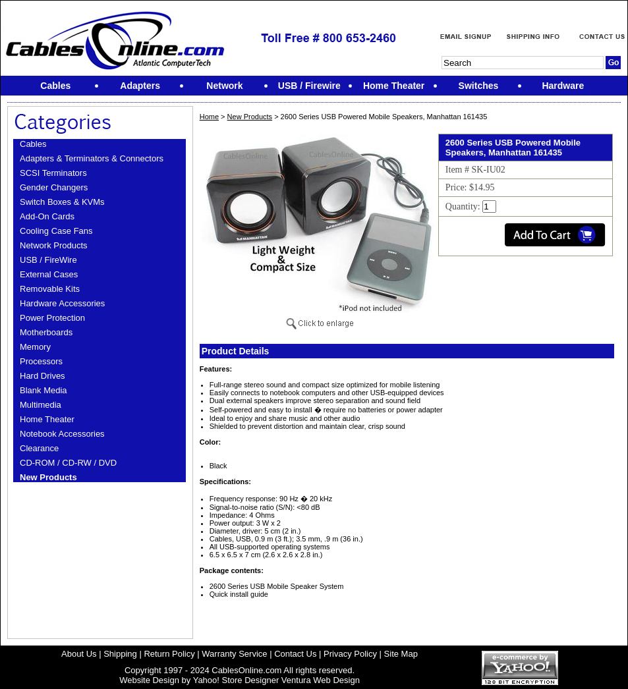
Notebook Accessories (62, 434)
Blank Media (43, 390)
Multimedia (40, 405)
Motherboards (46, 332)
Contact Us (295, 654)
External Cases (49, 274)
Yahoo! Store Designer (236, 680)
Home (209, 117)
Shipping (120, 654)
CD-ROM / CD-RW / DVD (68, 463)
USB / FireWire (48, 260)
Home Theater (47, 419)
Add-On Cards (47, 216)
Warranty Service (234, 654)
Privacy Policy (350, 654)
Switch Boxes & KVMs (62, 202)
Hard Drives (42, 376)
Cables (33, 144)
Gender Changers (54, 187)
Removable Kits (50, 289)
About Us (78, 654)
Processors (41, 361)
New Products (48, 477)
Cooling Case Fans (56, 231)
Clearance (39, 448)
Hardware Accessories (62, 303)
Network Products (54, 245)
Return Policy (169, 654)
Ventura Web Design (320, 680)
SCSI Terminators (53, 173)
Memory (35, 347)
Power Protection (52, 318)
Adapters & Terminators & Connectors (91, 158)
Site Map (401, 654)
